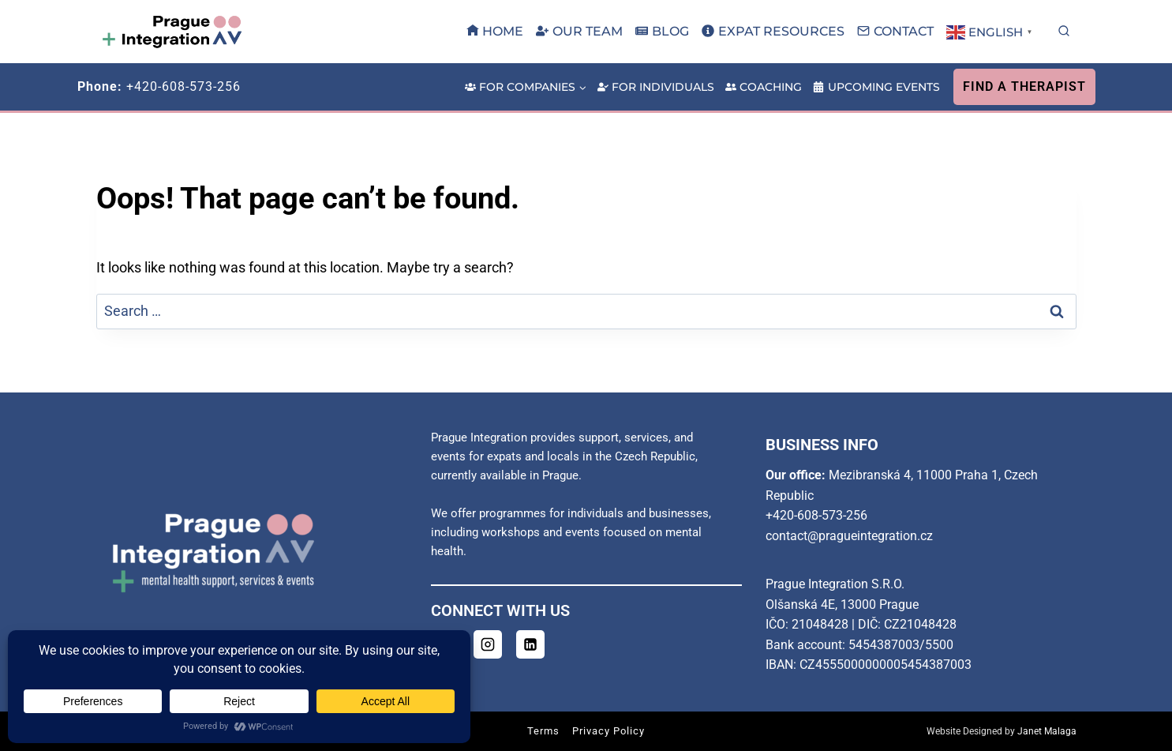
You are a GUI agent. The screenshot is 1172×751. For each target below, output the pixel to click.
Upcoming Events (876, 87)
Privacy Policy (608, 731)
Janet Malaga (1047, 731)
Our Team (579, 31)
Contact (895, 31)
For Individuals (655, 87)
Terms (543, 731)
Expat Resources (773, 31)
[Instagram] (488, 644)
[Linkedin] (530, 644)
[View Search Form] (1064, 31)
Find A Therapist (1024, 86)
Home (495, 31)
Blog (662, 31)
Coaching (763, 87)
